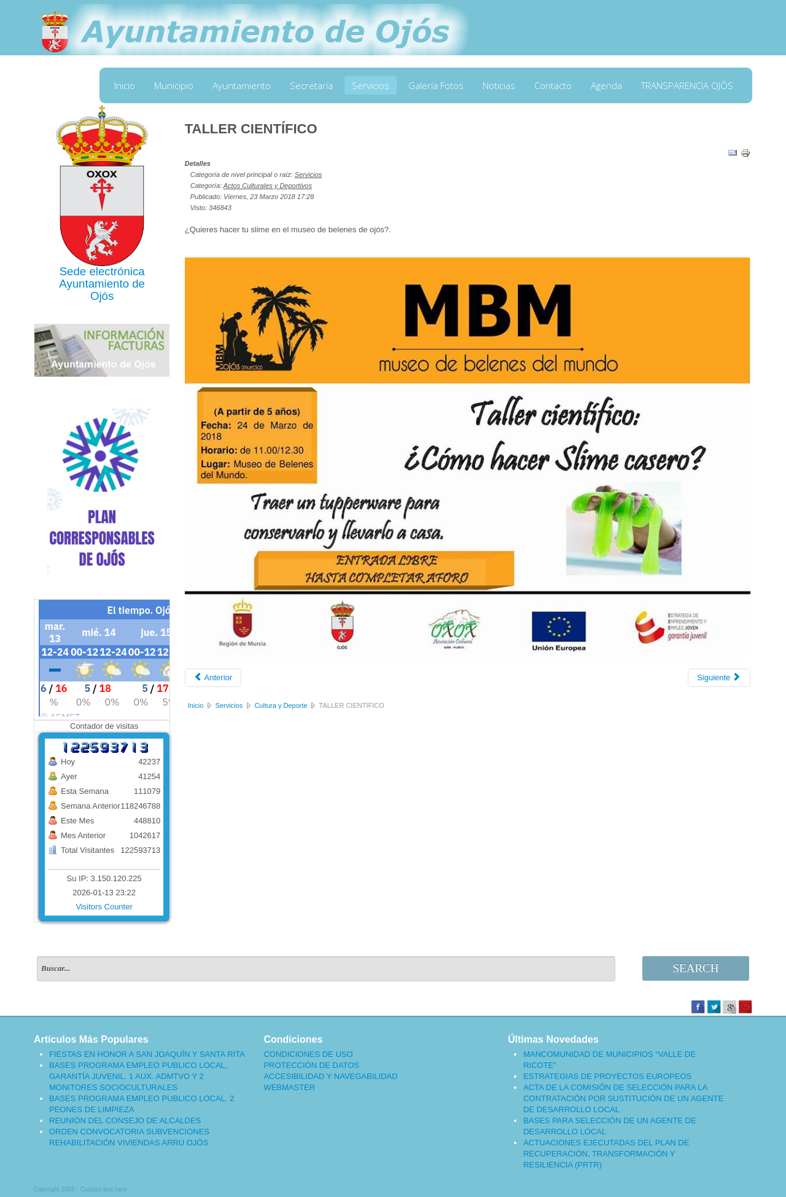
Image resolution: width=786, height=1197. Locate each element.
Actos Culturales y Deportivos (268, 185)
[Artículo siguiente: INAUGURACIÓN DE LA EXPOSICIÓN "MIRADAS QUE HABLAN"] (719, 678)
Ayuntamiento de (102, 283)
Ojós (102, 295)
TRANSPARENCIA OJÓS (687, 85)
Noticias (499, 85)
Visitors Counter (104, 906)
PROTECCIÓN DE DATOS (311, 1065)
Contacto (553, 85)
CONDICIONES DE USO (307, 1054)
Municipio (173, 85)
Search (696, 968)
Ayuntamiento (241, 85)
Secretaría (311, 85)
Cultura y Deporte (280, 705)
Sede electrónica (102, 271)
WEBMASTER (289, 1087)
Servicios (370, 85)
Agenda (606, 85)
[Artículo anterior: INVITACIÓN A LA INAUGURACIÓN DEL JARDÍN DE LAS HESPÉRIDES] (213, 678)
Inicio (124, 85)
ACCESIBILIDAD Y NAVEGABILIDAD (330, 1076)
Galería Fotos (436, 85)
